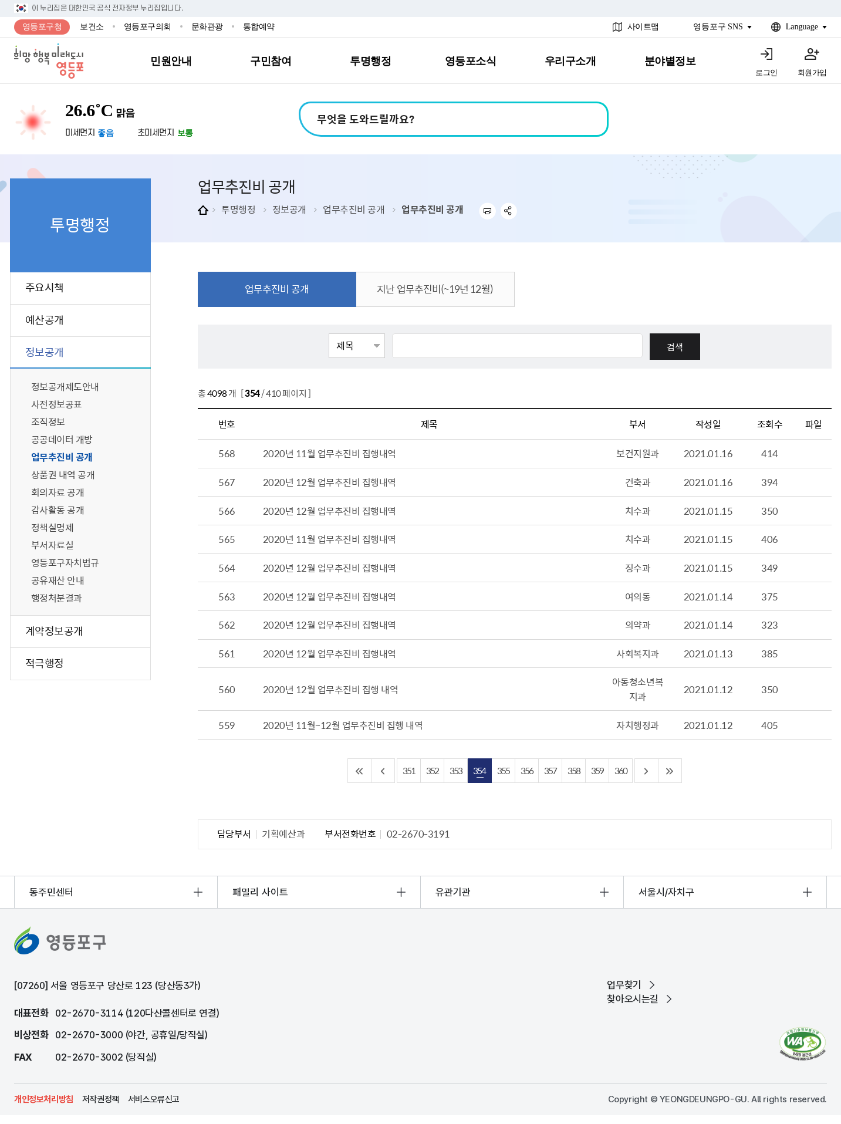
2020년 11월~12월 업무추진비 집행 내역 (343, 725)
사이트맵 (643, 26)
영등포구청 (42, 26)
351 (409, 770)
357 (550, 770)
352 (432, 770)
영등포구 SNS (718, 26)
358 (574, 770)
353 (456, 770)
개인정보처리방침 (43, 1099)
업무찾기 (624, 985)
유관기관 (453, 892)
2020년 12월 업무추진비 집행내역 (329, 482)
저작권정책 (100, 1099)
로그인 (766, 72)
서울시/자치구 (666, 892)
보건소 (92, 26)
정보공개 (289, 209)
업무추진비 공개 (353, 209)
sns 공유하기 (509, 211)
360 (620, 770)
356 (527, 770)
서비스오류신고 (154, 1099)
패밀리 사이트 (260, 892)
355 (503, 770)
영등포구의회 (147, 26)
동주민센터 (51, 892)
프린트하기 (487, 211)
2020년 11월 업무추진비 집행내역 (329, 453)
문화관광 (207, 26)
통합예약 (259, 26)
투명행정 (238, 209)
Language (802, 26)
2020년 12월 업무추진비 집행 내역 (330, 689)
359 (597, 770)
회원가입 (812, 72)
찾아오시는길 (632, 999)
